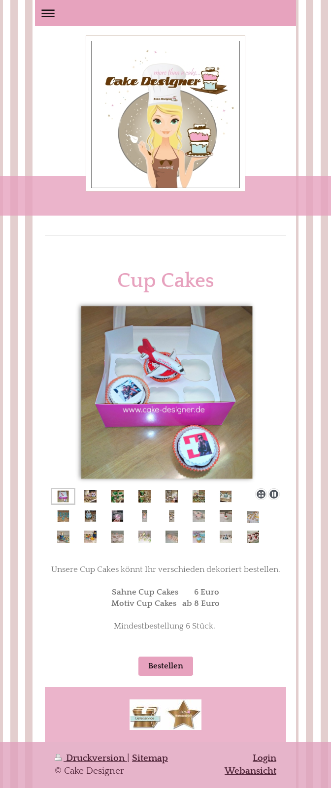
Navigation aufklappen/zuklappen (165, 13)
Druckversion (91, 758)
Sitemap (150, 758)
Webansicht (250, 771)
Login (264, 758)
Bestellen (165, 666)
